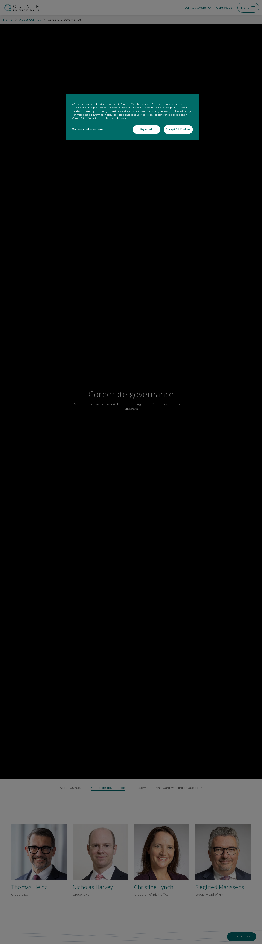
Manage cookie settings (88, 129)
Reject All (146, 129)
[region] (132, 117)
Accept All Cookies (178, 129)
